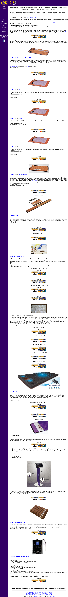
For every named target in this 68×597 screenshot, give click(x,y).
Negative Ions (41, 592)
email (54, 22)
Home (27, 592)
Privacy (43, 594)
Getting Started (44, 593)
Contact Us (46, 594)
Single (20, 89)
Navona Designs (52, 596)
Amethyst (12, 89)
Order (26, 593)
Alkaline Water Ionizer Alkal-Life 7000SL (19, 556)
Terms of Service (38, 594)
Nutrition (50, 592)
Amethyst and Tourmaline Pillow (18, 522)
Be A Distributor (50, 593)
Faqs (40, 593)
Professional (34, 180)
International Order (31, 593)
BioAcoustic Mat (14, 391)
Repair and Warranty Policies (30, 594)
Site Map (50, 594)
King (20, 146)
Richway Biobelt (14, 215)
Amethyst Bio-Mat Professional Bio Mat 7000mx (21, 57)
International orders (31, 17)
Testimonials (37, 593)
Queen (20, 118)
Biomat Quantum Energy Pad (17, 256)
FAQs (28, 66)
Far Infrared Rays (31, 592)
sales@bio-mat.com (36, 596)
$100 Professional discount (14, 66)
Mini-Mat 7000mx (23, 174)
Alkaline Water (46, 592)
